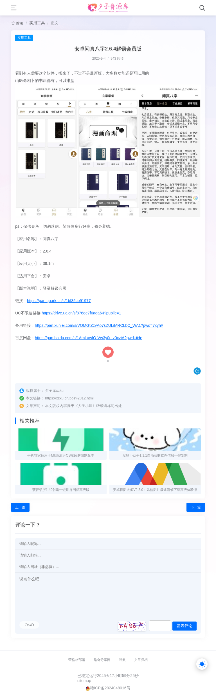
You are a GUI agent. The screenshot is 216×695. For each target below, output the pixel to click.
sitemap (84, 680)
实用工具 (37, 23)
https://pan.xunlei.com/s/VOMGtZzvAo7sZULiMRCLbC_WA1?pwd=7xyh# (99, 325)
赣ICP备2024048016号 (110, 688)
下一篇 (196, 507)
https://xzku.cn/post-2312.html (69, 398)
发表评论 (184, 626)
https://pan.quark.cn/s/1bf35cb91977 (59, 300)
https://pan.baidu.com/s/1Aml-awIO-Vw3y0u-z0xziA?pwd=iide (88, 338)
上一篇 (20, 507)
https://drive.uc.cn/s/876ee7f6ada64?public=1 (81, 313)
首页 (20, 23)
